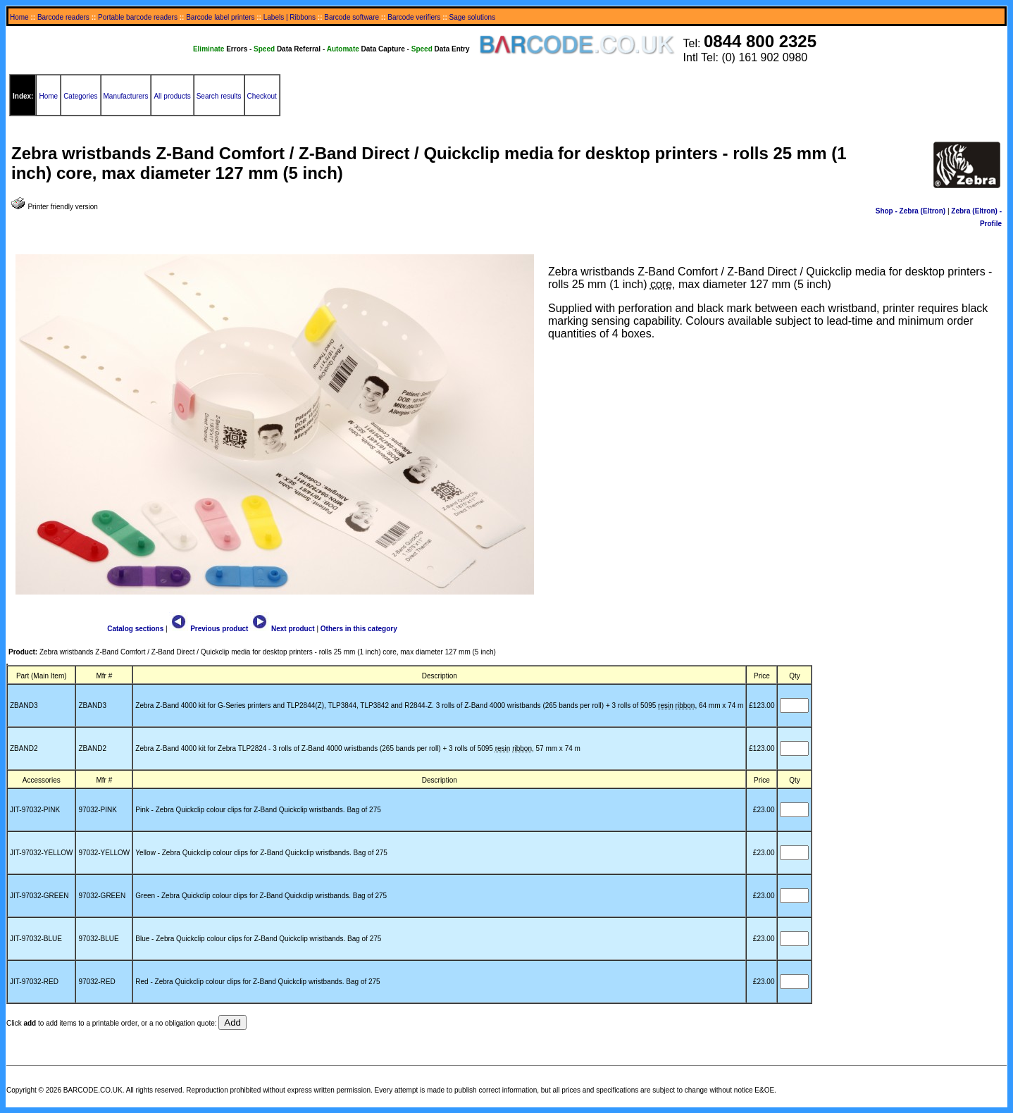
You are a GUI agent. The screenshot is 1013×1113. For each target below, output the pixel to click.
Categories (80, 96)
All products (172, 96)
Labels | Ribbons (289, 17)
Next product (282, 629)
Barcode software (351, 17)
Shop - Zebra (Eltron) (910, 211)
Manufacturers (126, 96)
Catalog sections (135, 629)
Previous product (208, 629)
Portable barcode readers (138, 17)
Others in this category (359, 629)
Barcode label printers (220, 17)
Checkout (262, 96)
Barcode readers (63, 17)
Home (19, 17)
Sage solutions (472, 17)
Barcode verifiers (413, 17)
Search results (219, 96)
